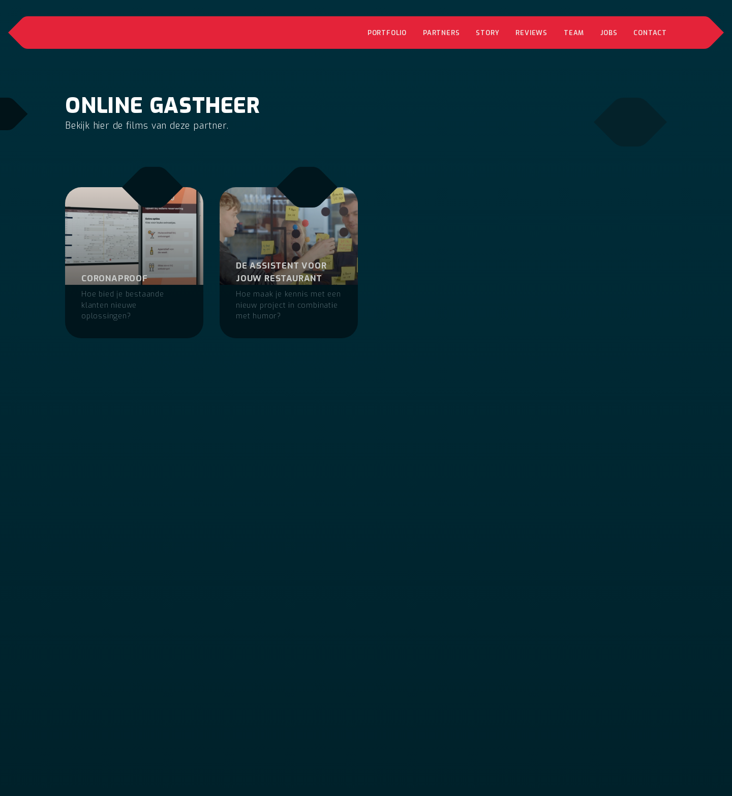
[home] (143, 32)
